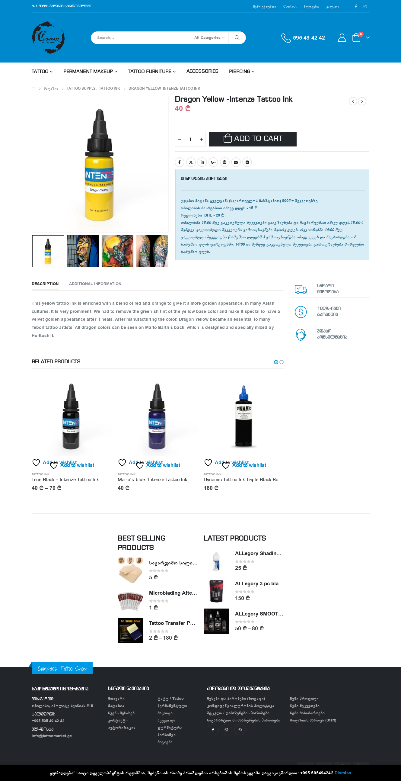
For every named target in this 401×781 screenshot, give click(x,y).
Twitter (191, 162)
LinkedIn (202, 162)
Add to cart (258, 139)
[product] (72, 416)
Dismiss (343, 773)
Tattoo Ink (40, 474)
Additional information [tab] (95, 284)
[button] (276, 362)
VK (247, 162)
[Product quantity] (190, 139)
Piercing (239, 71)
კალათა (332, 6)
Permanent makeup (88, 71)
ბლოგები (311, 6)
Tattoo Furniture (149, 71)
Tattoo (40, 71)
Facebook (179, 162)
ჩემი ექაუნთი (264, 6)
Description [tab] (45, 284)
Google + (213, 162)
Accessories (202, 71)
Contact (290, 6)
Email (236, 162)
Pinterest (225, 162)
